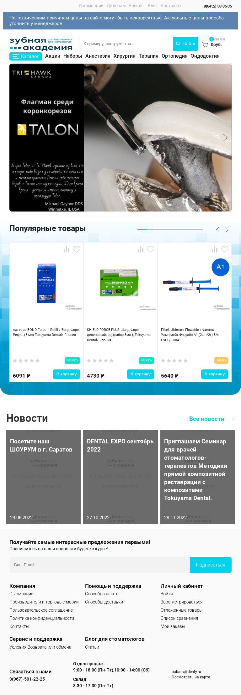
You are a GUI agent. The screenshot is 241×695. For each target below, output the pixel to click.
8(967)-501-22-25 (33, 675)
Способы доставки (104, 598)
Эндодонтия (205, 56)
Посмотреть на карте (191, 674)
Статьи (92, 643)
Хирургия (125, 56)
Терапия (148, 56)
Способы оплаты (102, 590)
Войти (167, 590)
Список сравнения (179, 615)
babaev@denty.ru (187, 668)
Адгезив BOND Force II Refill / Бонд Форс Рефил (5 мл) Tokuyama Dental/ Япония (45, 336)
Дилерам (112, 5)
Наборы (72, 56)
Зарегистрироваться (182, 598)
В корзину (66, 366)
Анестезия (97, 56)
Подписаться (210, 561)
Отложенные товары (182, 606)
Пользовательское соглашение (41, 606)
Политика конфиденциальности (41, 615)
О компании (87, 5)
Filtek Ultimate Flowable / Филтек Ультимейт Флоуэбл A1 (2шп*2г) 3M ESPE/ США (192, 336)
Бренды (133, 5)
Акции (52, 56)
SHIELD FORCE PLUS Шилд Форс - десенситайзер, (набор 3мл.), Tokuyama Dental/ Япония (118, 336)
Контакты (167, 5)
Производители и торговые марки (44, 598)
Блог (149, 5)
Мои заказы (173, 623)
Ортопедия (175, 56)
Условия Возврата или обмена (40, 643)
